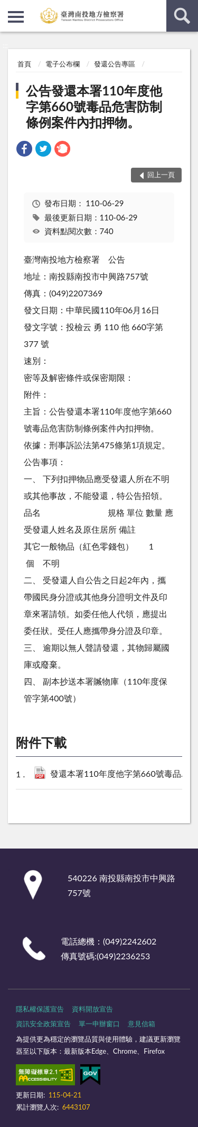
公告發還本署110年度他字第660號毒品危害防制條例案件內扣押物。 (94, 106)
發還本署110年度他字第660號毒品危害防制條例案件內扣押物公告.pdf (121, 774)
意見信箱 (141, 1023)
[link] (24, 150)
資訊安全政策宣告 (43, 1023)
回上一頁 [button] (161, 174)
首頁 (24, 64)
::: (8, 8)
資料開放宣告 (92, 1009)
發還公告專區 (114, 64)
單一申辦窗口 (99, 1023)
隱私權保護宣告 (40, 1009)
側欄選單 (16, 17)
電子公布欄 (62, 64)
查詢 (182, 16)
